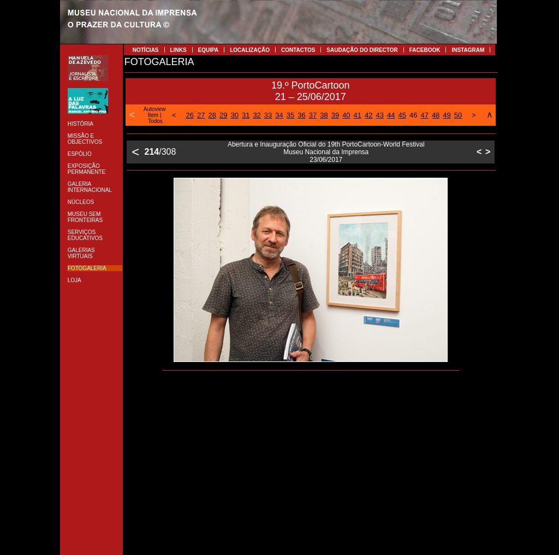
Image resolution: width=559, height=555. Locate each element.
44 (391, 115)
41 (357, 115)
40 (346, 115)
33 (268, 115)
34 (279, 115)
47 (424, 115)
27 (201, 115)
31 (245, 115)
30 (234, 115)
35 (290, 115)
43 (380, 115)
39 (335, 115)
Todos (155, 121)
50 (458, 115)
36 (301, 115)
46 (413, 115)
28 (212, 115)
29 (223, 115)
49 (446, 115)
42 (368, 115)
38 (324, 115)
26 (190, 115)
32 (256, 115)
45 (402, 115)
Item (153, 115)
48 (435, 115)
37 (313, 115)
